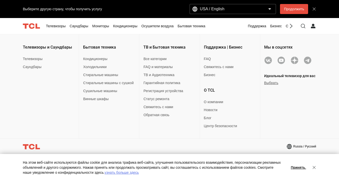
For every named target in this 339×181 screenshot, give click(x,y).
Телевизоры (32, 59)
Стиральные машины (100, 75)
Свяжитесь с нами (158, 107)
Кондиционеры (95, 59)
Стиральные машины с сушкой (108, 83)
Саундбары (32, 67)
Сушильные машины (100, 91)
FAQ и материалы (158, 67)
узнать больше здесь (121, 172)
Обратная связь (156, 115)
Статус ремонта (156, 99)
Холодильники (94, 67)
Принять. (298, 167)
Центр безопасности (220, 126)
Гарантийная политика (161, 83)
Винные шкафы (95, 99)
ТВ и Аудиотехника (158, 75)
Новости (210, 110)
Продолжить (294, 9)
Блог (207, 118)
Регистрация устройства (163, 91)
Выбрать (271, 83)
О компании (213, 102)
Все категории (154, 59)
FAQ (207, 59)
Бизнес (209, 75)
